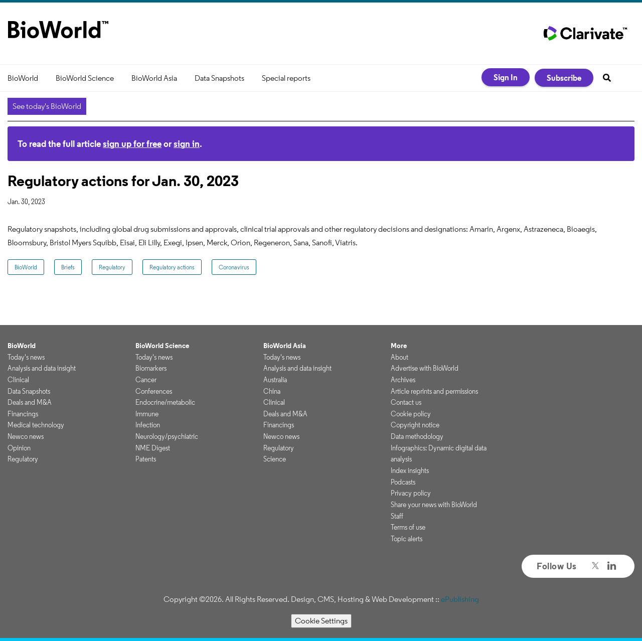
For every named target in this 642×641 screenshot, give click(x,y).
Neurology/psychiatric (166, 436)
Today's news (26, 357)
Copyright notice (415, 424)
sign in (187, 143)
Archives (403, 379)
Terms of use (408, 527)
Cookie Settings (321, 620)
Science (274, 458)
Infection (147, 424)
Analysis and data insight (42, 368)
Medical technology (36, 424)
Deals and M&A (30, 402)
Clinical (18, 379)
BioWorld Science (85, 78)
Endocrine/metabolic (165, 402)
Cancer (145, 379)
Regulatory (112, 267)
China (271, 391)
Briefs (68, 267)
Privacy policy (411, 493)
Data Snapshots (219, 78)
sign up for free (132, 143)
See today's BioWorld (47, 106)
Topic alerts (406, 538)
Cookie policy (411, 413)
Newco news (26, 436)
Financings (23, 413)
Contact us (406, 402)
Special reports (286, 78)
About (399, 357)
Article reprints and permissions (434, 391)
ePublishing (460, 599)
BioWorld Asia (154, 78)
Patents (145, 458)
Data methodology (417, 436)
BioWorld (23, 78)
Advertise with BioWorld (424, 368)
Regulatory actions (172, 267)
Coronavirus (234, 267)
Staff (397, 516)
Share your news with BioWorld (434, 504)
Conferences (153, 391)
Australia (275, 379)
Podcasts (403, 482)
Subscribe (564, 78)
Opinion (19, 447)
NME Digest (152, 447)
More (399, 345)
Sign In (506, 77)
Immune (146, 413)
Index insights (410, 470)
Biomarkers (151, 368)
